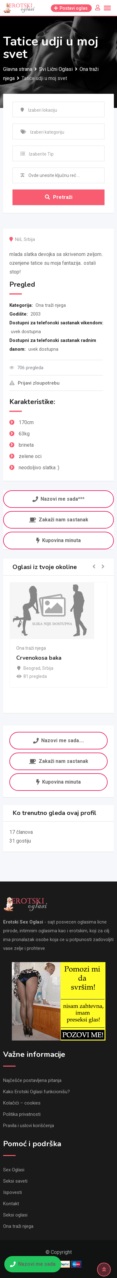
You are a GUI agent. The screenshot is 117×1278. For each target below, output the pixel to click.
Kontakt (11, 1203)
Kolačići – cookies (22, 1103)
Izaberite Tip (41, 154)
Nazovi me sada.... (58, 740)
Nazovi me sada (32, 1264)
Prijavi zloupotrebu (34, 383)
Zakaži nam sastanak (58, 520)
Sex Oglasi (13, 1170)
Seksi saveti (15, 1181)
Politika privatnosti (22, 1114)
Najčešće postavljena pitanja (32, 1080)
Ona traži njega (51, 305)
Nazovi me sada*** (58, 499)
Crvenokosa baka (38, 658)
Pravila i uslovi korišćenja (28, 1125)
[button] (93, 567)
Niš (18, 239)
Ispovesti (12, 1192)
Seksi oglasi (15, 1215)
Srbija (29, 239)
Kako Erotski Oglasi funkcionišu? (36, 1091)
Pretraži (58, 197)
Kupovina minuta (58, 540)
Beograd (31, 668)
